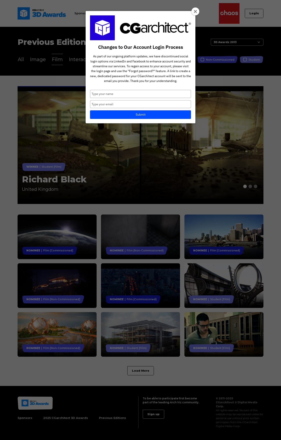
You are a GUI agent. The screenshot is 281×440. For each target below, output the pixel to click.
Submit (141, 114)
